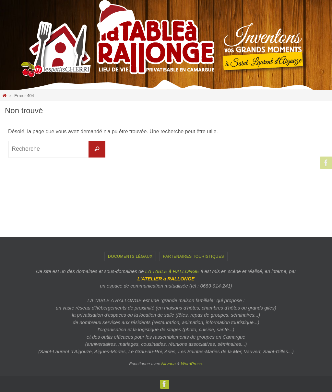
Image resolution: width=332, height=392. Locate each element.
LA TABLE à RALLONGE (172, 271)
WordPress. (192, 363)
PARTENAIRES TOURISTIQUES (193, 256)
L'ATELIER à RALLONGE (166, 278)
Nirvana (168, 363)
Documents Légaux (130, 256)
